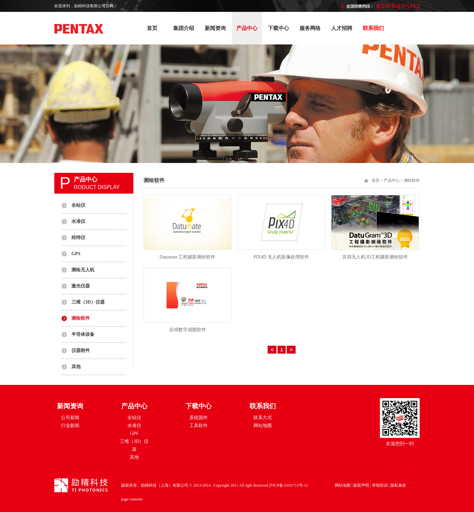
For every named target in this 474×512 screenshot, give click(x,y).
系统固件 (198, 417)
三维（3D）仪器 (88, 302)
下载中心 (278, 28)
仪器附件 (80, 350)
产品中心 (246, 28)
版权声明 (361, 485)
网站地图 (262, 425)
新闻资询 (215, 28)
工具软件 (198, 425)
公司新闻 (70, 417)
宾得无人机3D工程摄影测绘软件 (375, 257)
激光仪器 (80, 285)
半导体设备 (82, 334)
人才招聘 (341, 28)
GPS (75, 253)
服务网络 (310, 28)
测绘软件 (80, 318)
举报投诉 (380, 485)
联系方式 (262, 417)
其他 (76, 366)
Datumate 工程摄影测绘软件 (188, 257)
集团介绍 (183, 28)
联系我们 (373, 28)
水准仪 (78, 221)
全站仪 (78, 205)
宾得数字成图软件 (187, 329)
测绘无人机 (82, 269)
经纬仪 (78, 237)
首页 (152, 28)
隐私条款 (398, 485)
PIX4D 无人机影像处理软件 (281, 257)
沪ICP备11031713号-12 (288, 485)
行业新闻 (70, 425)
